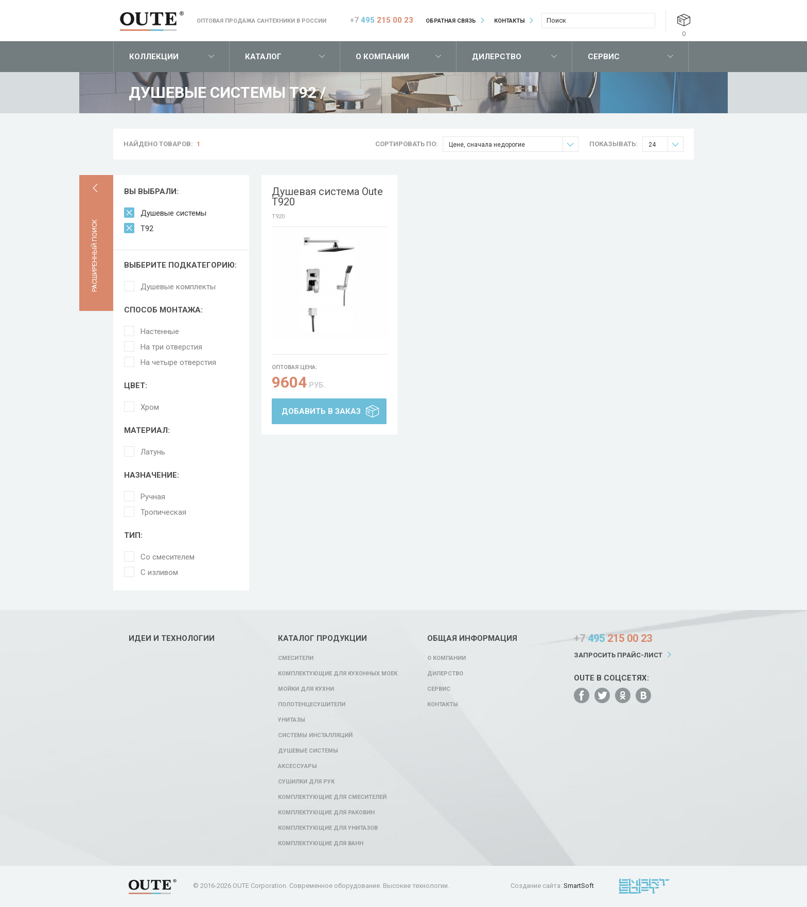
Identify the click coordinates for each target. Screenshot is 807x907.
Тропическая (163, 512)
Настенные (160, 331)
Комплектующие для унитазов (328, 828)
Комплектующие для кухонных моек (337, 673)
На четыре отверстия (178, 362)
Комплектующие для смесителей (332, 797)
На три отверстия (171, 347)
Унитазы (291, 720)
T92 (147, 228)
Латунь (153, 452)
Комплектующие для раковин (326, 812)
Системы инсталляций (315, 735)
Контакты (509, 21)
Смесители (295, 658)
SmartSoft (579, 885)
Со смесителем (168, 557)
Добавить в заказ (321, 411)
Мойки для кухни (306, 689)
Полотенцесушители (311, 704)
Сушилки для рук (306, 781)
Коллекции (154, 56)
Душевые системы (173, 213)
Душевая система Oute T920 (327, 196)
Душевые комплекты (178, 286)
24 (665, 144)
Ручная (153, 496)
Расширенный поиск (94, 255)
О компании (382, 56)
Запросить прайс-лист (618, 655)
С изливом (159, 572)
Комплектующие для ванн (320, 843)
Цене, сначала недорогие (513, 144)
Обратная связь (451, 21)
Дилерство (496, 56)
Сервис (604, 56)
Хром (150, 407)
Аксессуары (297, 766)
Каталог (263, 56)
